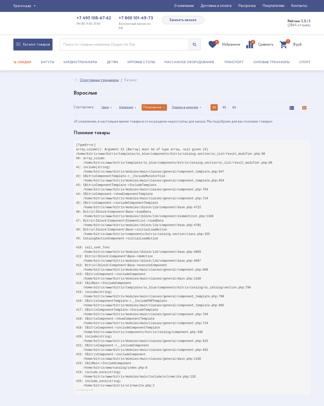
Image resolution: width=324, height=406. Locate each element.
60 (234, 107)
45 (224, 107)
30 (214, 107)
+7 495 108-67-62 (94, 18)
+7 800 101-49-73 (136, 18)
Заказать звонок (182, 20)
